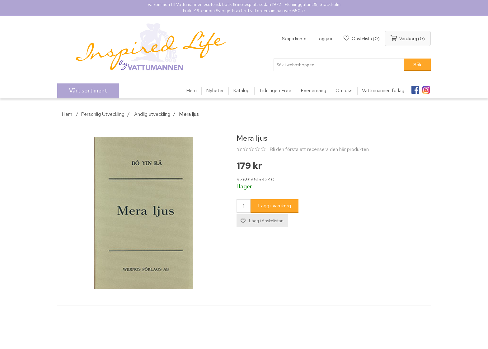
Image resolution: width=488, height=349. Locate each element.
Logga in (325, 38)
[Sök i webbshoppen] (339, 65)
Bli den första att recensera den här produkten (319, 149)
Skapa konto (294, 38)
